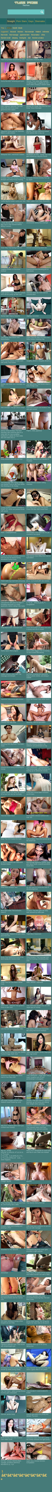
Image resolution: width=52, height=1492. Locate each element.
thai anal (13, 32)
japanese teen (24, 35)
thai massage (13, 35)
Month (15, 28)
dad (29, 38)
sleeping (14, 38)
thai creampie (29, 32)
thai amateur (35, 35)
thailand (38, 32)
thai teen (20, 32)
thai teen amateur (38, 38)
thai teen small (5, 38)
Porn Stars (21, 21)
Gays (31, 21)
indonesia (46, 32)
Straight (11, 21)
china (43, 35)
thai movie (4, 35)
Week (20, 28)
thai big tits (22, 38)
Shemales (40, 21)
